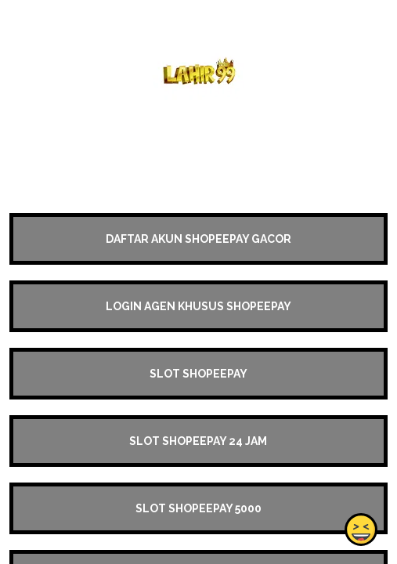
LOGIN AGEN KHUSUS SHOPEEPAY (198, 306)
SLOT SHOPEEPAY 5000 (198, 508)
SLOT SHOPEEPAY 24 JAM (198, 441)
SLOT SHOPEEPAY (198, 373)
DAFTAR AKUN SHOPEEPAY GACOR (198, 239)
